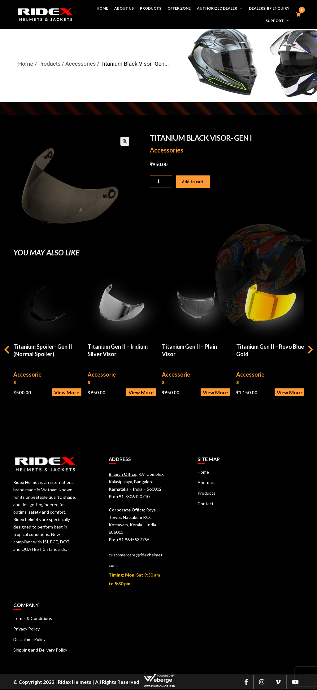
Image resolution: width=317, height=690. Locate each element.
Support (277, 20)
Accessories (166, 150)
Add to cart (193, 181)
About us (124, 8)
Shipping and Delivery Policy (40, 649)
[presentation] (7, 350)
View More (66, 392)
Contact (206, 503)
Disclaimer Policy (29, 639)
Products (150, 8)
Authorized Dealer (220, 8)
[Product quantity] (161, 181)
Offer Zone (179, 8)
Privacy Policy (26, 628)
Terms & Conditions (32, 618)
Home (102, 8)
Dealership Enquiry (269, 8)
